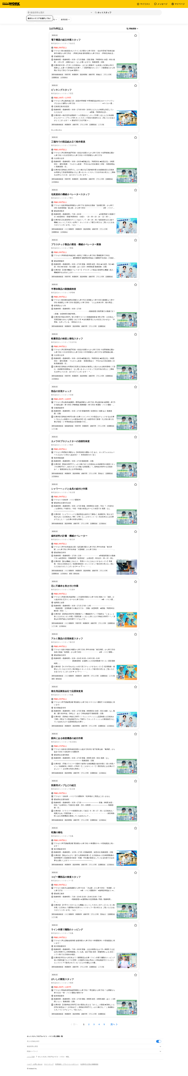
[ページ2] (89, 1024)
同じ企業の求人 (56, 130)
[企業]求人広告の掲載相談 (89, 1064)
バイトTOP (31, 1057)
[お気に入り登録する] (135, 35)
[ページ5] (104, 1024)
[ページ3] (94, 1024)
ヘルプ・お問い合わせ (35, 1064)
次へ (113, 1024)
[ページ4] (99, 1024)
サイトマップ (49, 1064)
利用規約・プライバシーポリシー (67, 1064)
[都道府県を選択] (59, 12)
